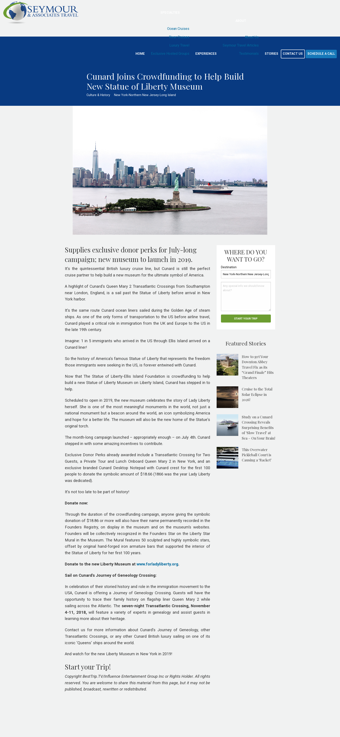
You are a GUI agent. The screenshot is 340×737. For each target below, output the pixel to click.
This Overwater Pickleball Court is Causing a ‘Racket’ (256, 454)
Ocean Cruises (178, 29)
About (240, 21)
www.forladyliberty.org (157, 564)
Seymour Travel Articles (241, 45)
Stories (271, 54)
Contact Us (293, 54)
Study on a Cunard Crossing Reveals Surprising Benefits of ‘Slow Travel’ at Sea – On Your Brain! (258, 427)
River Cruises (179, 37)
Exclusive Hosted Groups (170, 53)
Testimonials (249, 53)
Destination (229, 267)
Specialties (170, 12)
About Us (252, 37)
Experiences (206, 54)
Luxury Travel (179, 45)
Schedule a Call (321, 54)
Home (140, 54)
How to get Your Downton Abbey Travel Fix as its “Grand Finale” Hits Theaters (258, 367)
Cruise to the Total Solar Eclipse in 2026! (257, 394)
